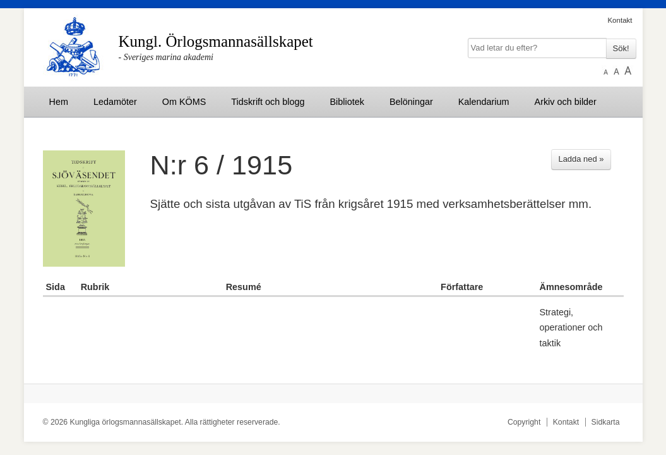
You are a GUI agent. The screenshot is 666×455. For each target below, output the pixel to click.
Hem (58, 102)
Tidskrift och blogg (267, 102)
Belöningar (411, 102)
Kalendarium (483, 102)
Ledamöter (115, 102)
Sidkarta (606, 422)
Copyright (524, 422)
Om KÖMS (184, 102)
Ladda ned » (581, 159)
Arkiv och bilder (566, 102)
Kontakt (619, 20)
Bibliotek (347, 102)
